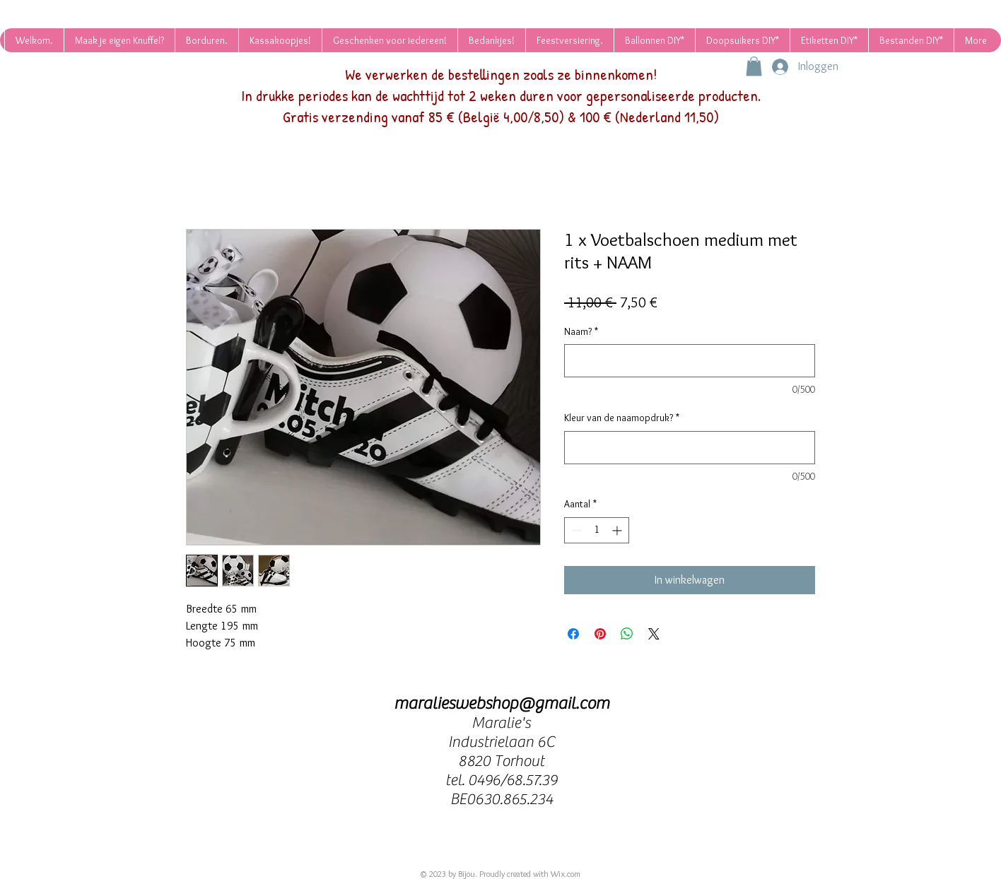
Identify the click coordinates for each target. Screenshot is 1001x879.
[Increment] (618, 530)
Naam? (581, 331)
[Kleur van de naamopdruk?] (689, 447)
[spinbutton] (596, 530)
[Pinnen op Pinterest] (600, 633)
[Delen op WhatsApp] (627, 633)
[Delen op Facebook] (573, 633)
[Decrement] (575, 530)
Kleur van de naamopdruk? (621, 417)
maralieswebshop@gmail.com (501, 703)
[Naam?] (689, 360)
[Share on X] (653, 633)
